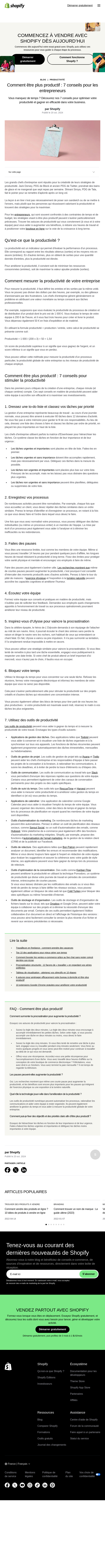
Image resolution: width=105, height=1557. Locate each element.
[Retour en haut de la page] (8, 1366)
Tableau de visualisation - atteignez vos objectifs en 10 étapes (46, 972)
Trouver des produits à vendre (22, 1204)
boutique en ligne (35, 228)
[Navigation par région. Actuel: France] (17, 1464)
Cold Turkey (74, 891)
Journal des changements (51, 1444)
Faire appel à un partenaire (85, 1432)
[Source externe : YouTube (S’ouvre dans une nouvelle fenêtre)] (22, 1485)
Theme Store (77, 1381)
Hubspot (15, 831)
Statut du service (79, 1438)
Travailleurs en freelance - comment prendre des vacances (44, 948)
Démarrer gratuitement (27, 59)
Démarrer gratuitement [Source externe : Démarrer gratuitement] (80, 5)
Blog (39, 1419)
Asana (85, 756)
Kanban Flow (83, 870)
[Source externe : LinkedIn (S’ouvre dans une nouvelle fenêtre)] (24, 1170)
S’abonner (89, 1274)
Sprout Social (37, 827)
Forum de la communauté (84, 1426)
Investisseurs (44, 1383)
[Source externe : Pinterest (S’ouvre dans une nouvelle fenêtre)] (52, 1485)
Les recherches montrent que (73, 567)
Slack (95, 772)
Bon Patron (69, 847)
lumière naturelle (76, 578)
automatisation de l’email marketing (42, 838)
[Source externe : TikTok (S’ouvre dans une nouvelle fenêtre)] (37, 1485)
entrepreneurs (22, 214)
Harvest (81, 788)
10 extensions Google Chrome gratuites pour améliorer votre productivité (51, 985)
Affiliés (74, 1400)
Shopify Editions (46, 1377)
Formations (43, 1432)
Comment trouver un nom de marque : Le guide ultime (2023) (76, 1211)
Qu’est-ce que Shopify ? (50, 1371)
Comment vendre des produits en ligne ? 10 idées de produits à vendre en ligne (26, 1211)
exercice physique (36, 578)
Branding (59, 1204)
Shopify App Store (80, 1387)
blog (43, 80)
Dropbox (55, 903)
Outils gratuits (45, 1438)
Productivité (57, 80)
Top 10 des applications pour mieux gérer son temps (41, 952)
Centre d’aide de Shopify (84, 1419)
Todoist (85, 737)
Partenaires (76, 1393)
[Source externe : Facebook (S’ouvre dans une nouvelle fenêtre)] (7, 1170)
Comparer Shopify (47, 1426)
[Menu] (99, 5)
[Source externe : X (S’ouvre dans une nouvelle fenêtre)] (16, 1170)
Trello (96, 756)
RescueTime (66, 788)
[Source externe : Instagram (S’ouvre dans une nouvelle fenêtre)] (29, 1485)
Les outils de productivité (18, 726)
